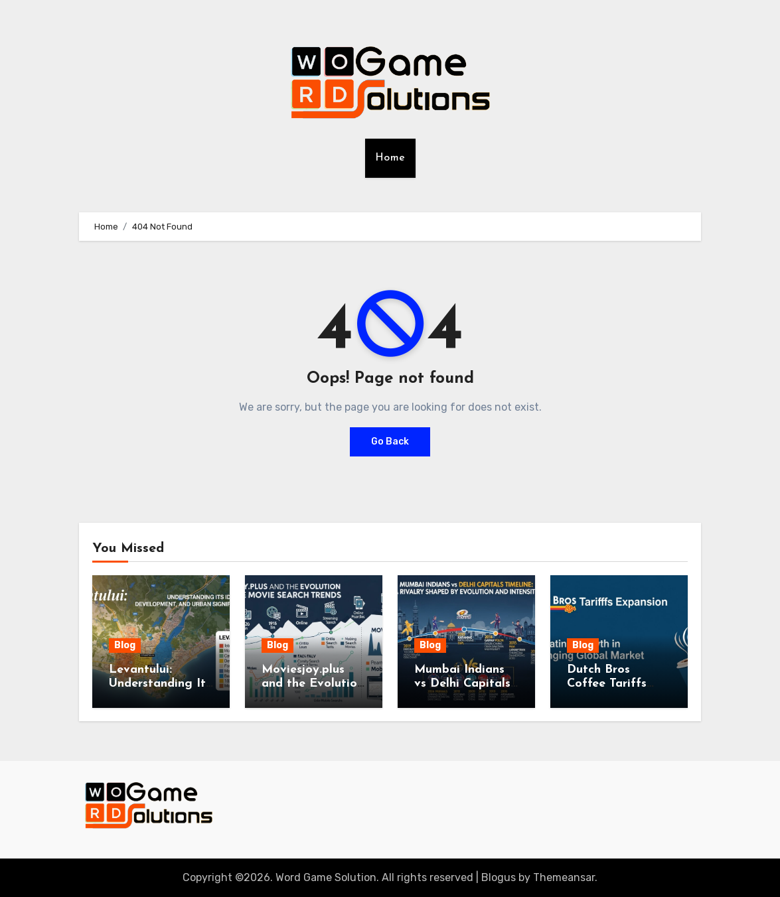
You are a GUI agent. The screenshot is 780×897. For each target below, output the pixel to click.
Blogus (498, 877)
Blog (124, 645)
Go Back (390, 441)
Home (390, 158)
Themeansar (564, 877)
